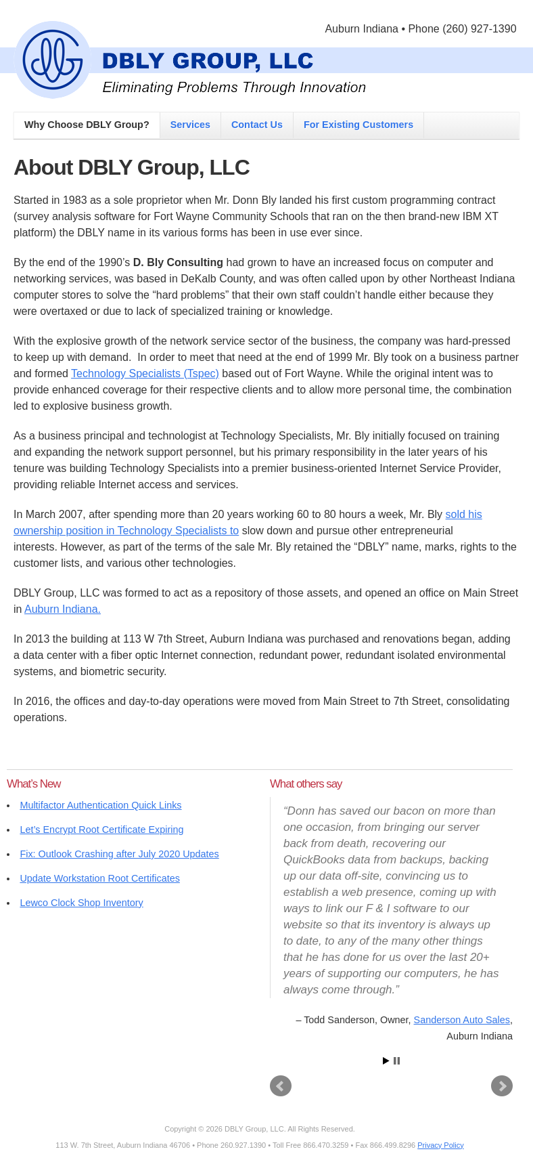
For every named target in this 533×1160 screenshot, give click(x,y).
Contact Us (257, 124)
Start (386, 1061)
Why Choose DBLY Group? (86, 124)
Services (190, 124)
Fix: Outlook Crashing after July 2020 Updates (119, 853)
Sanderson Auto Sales (462, 1019)
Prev (281, 1086)
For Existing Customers (358, 124)
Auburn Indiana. (62, 609)
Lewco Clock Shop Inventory (81, 902)
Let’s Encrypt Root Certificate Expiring (101, 829)
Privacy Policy (440, 1145)
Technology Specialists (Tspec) (145, 373)
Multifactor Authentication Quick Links (100, 805)
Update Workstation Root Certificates (99, 878)
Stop (397, 1061)
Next (502, 1086)
